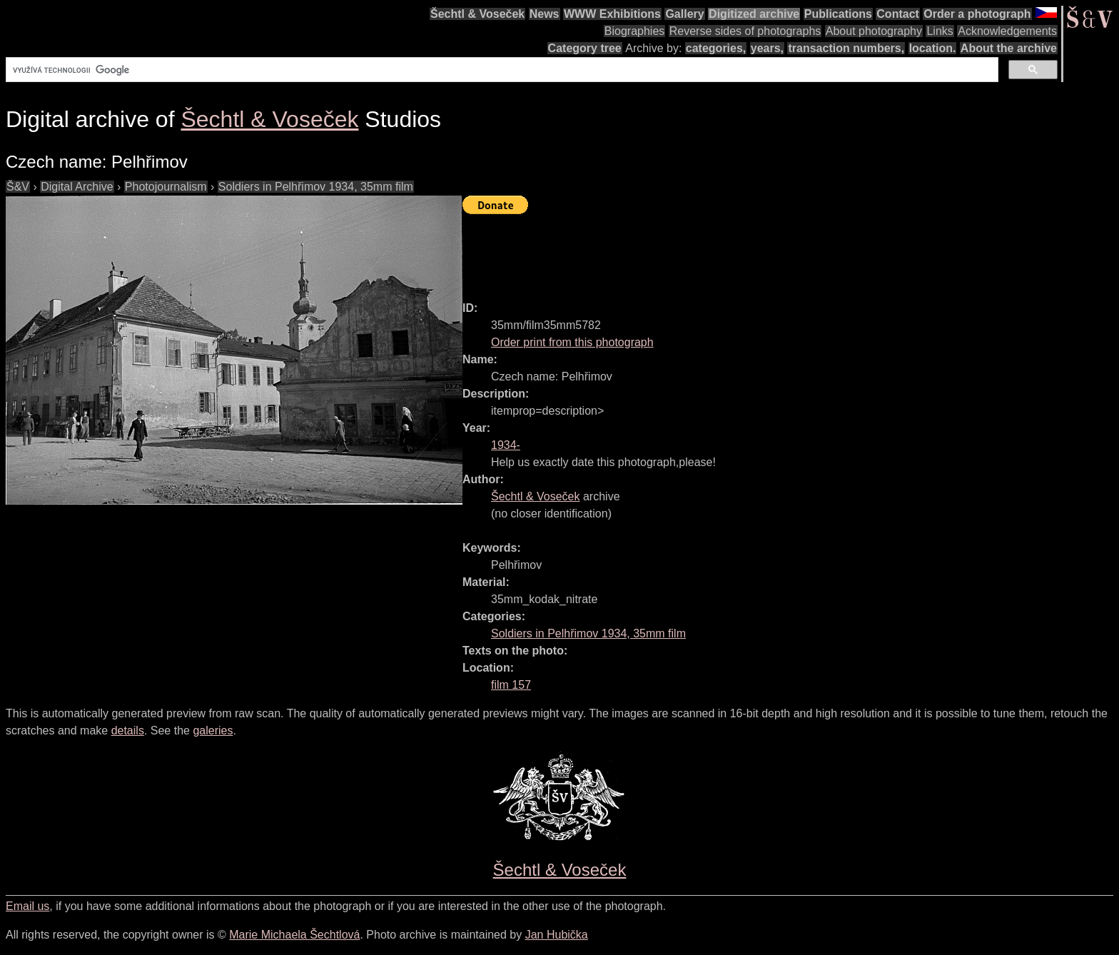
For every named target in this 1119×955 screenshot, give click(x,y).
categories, (716, 48)
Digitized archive (754, 14)
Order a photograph (977, 14)
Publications (838, 14)
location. (932, 48)
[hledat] (500, 70)
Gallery (684, 14)
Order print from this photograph (572, 342)
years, (767, 48)
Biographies (634, 31)
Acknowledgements (1007, 31)
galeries (213, 730)
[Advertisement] (722, 251)
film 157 (511, 685)
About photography (874, 31)
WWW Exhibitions (612, 14)
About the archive (1009, 48)
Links (939, 31)
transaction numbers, (846, 48)
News (545, 14)
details (127, 730)
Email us (27, 906)
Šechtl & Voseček (477, 14)
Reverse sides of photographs (745, 31)
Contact (897, 14)
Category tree (585, 48)
